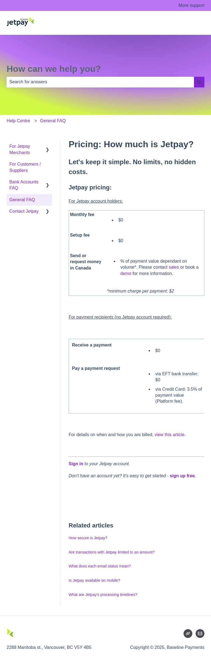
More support (191, 5)
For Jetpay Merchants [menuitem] (19, 149)
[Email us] (200, 633)
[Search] (199, 82)
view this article (169, 434)
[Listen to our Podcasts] (188, 633)
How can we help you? (54, 69)
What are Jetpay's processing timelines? (103, 594)
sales (174, 267)
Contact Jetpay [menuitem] (24, 211)
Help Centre (18, 120)
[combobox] (100, 82)
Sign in (76, 463)
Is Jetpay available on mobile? (94, 580)
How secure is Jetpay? (88, 538)
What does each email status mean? (100, 566)
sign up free (182, 475)
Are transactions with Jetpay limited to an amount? (112, 552)
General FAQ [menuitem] (22, 199)
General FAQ (53, 120)
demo (125, 273)
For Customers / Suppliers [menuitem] (25, 167)
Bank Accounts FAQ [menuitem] (23, 185)
